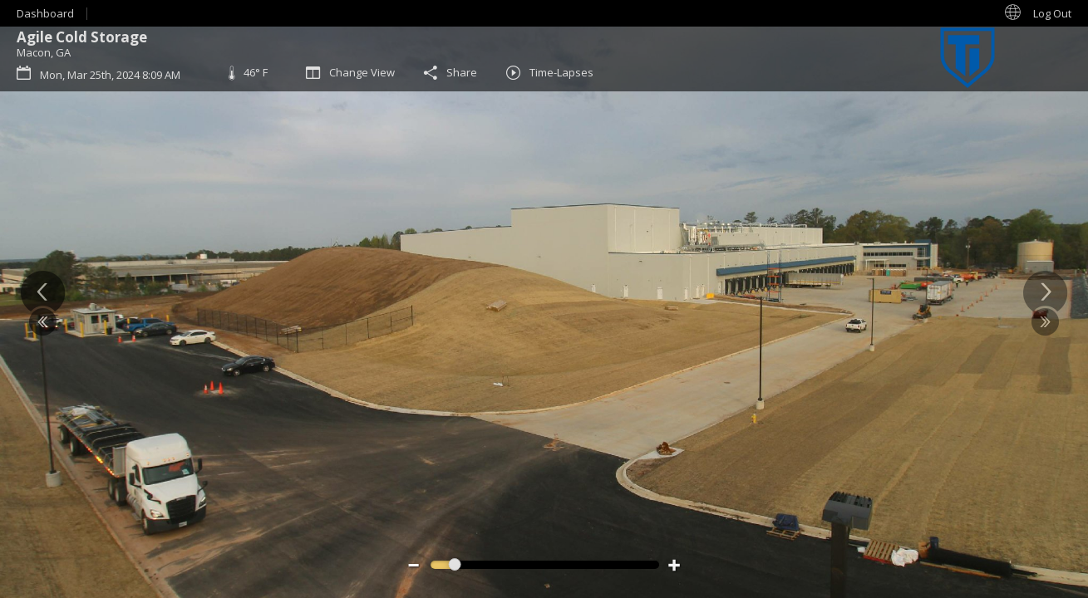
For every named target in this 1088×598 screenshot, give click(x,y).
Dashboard (45, 13)
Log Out (1052, 13)
